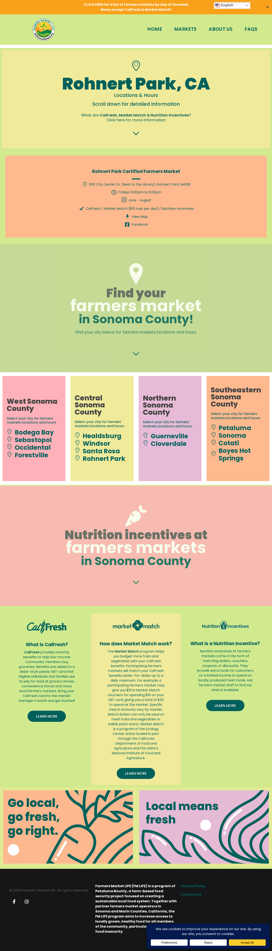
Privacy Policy (193, 886)
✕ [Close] (267, 7)
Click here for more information (136, 120)
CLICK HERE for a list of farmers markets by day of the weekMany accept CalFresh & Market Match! (136, 7)
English (224, 5)
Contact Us (191, 894)
